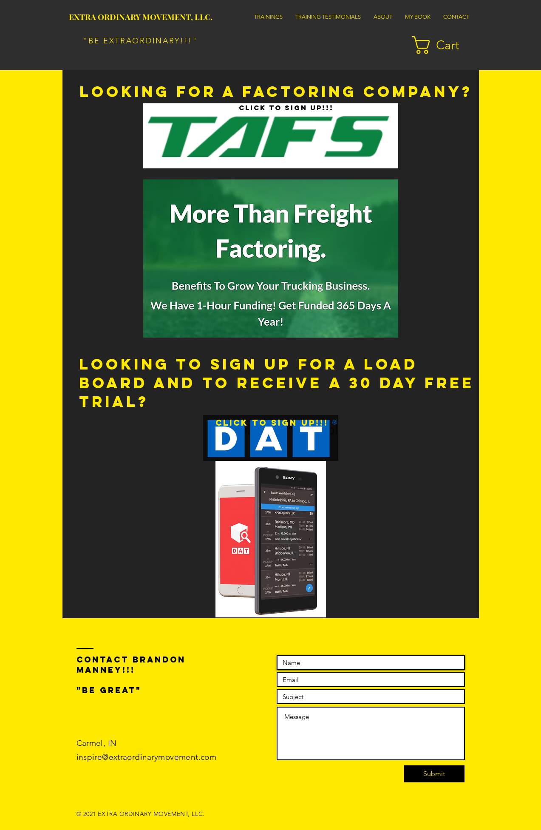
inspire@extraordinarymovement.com (146, 757)
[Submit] (434, 773)
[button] (445, 45)
